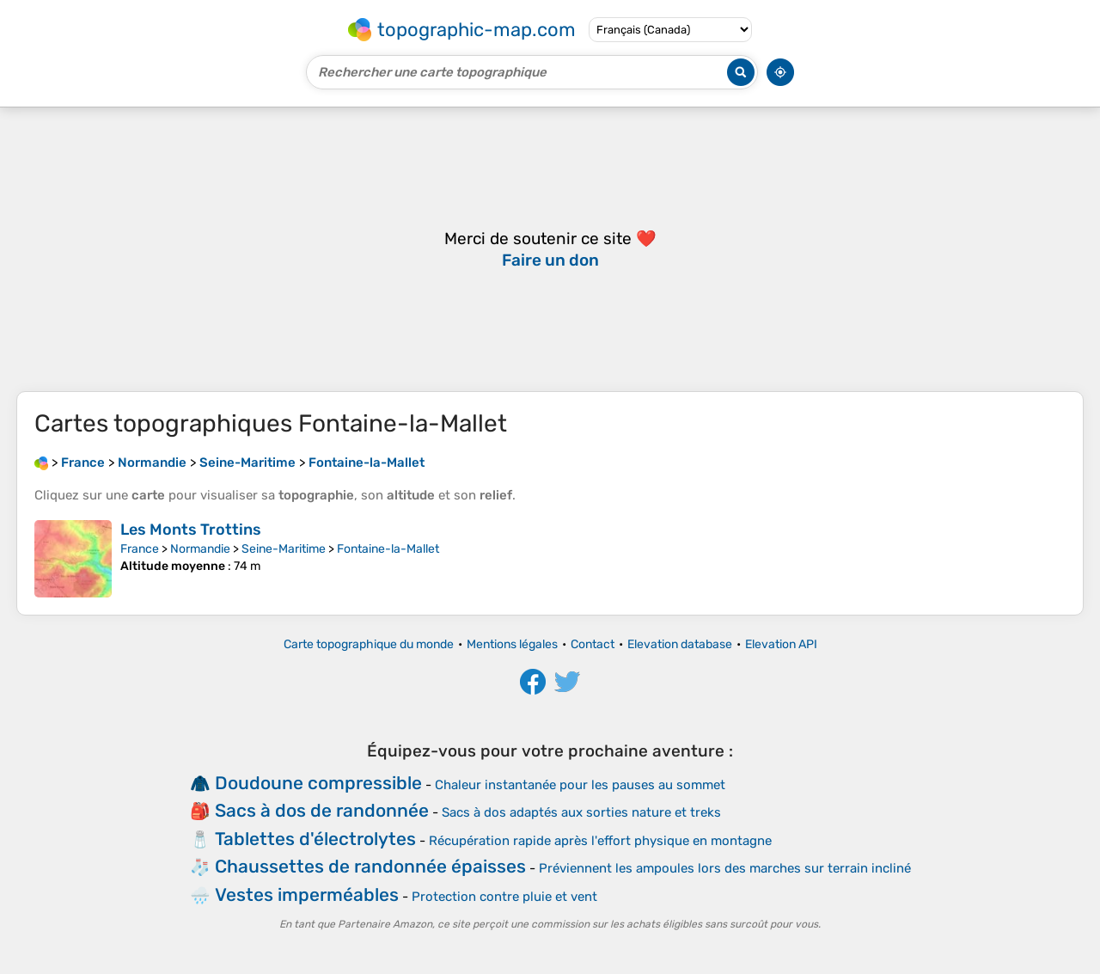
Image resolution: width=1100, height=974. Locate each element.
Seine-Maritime (283, 549)
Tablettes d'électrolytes (315, 838)
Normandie (200, 549)
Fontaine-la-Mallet (388, 549)
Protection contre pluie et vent (504, 896)
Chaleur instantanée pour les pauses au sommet (580, 785)
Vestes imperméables (307, 894)
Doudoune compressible (318, 782)
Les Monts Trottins (190, 529)
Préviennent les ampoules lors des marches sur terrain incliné (725, 868)
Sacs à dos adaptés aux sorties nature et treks (581, 812)
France (139, 549)
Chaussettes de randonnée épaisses (370, 866)
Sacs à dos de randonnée (322, 810)
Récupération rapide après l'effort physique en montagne (600, 840)
